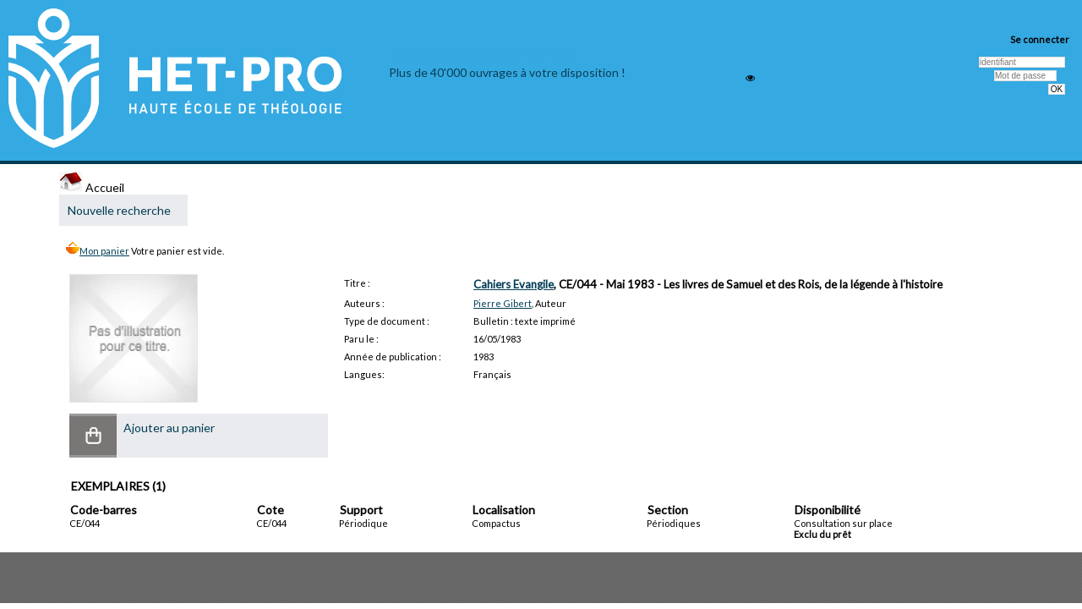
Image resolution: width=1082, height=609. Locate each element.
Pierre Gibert (502, 303)
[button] (93, 435)
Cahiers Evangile (513, 284)
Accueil (91, 187)
